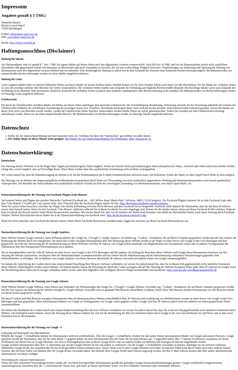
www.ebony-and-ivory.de (20, 37)
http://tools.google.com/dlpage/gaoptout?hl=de (192, 270)
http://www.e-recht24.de (22, 42)
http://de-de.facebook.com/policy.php (126, 215)
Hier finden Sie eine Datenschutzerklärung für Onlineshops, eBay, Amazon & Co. (108, 138)
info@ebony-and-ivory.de (24, 34)
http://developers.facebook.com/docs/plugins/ (144, 203)
